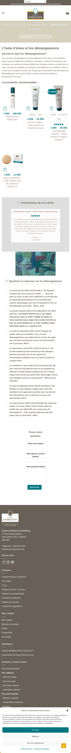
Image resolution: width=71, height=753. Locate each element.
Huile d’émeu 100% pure (12, 118)
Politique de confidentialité (41, 748)
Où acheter (6, 581)
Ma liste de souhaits (10, 624)
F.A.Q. (4, 585)
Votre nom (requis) (35, 447)
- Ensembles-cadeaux (11, 690)
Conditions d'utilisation (11, 598)
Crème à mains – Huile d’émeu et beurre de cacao (35, 125)
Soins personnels (38, 25)
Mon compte (7, 620)
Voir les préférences (35, 743)
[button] (67, 710)
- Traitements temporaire (12, 702)
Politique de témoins (27, 748)
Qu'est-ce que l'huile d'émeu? (25, 264)
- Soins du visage (9, 677)
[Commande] (35, 36)
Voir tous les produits (11, 669)
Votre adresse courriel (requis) (35, 459)
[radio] (32, 115)
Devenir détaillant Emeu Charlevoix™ (18, 651)
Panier (4, 628)
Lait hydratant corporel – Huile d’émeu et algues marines (58, 135)
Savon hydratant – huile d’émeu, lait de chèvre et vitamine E (12, 182)
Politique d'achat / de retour (13, 589)
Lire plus (17, 77)
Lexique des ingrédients (12, 606)
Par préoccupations (14, 25)
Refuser (35, 736)
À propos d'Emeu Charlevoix (14, 577)
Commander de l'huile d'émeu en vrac (18, 655)
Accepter (35, 730)
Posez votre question (45, 264)
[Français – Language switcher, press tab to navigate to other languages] (35, 1)
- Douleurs (6, 707)
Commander (7, 633)
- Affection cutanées (10, 698)
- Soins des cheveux (10, 685)
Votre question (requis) (35, 475)
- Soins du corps (9, 681)
